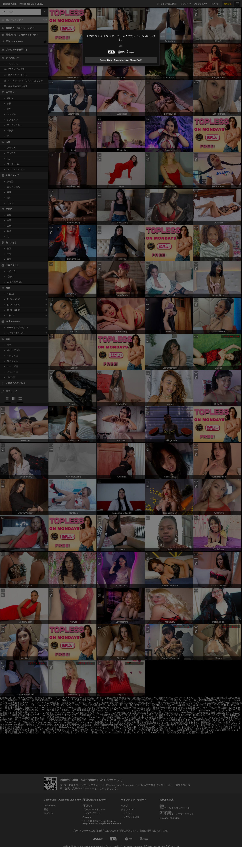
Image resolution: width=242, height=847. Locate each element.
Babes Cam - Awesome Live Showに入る (121, 60)
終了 (121, 46)
